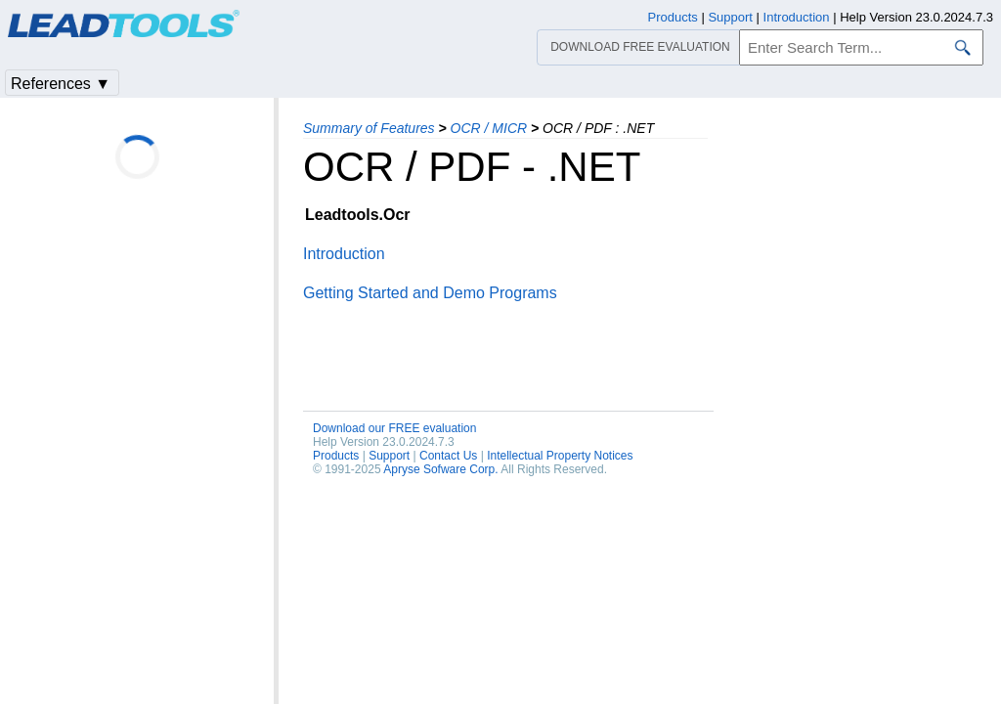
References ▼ (60, 83)
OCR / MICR (489, 128)
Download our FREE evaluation (394, 428)
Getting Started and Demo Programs (430, 293)
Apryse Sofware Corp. (440, 469)
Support (389, 455)
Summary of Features (369, 128)
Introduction (344, 253)
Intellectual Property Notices (559, 455)
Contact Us (448, 455)
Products (336, 455)
